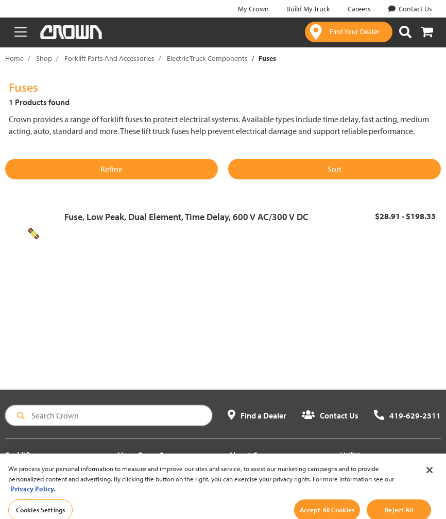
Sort (334, 169)
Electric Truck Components (207, 58)
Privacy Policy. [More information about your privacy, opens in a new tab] (33, 496)
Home (14, 58)
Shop (44, 58)
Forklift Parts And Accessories (109, 58)
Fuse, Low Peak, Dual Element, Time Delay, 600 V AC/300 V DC (186, 217)
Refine (111, 169)
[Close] (429, 477)
